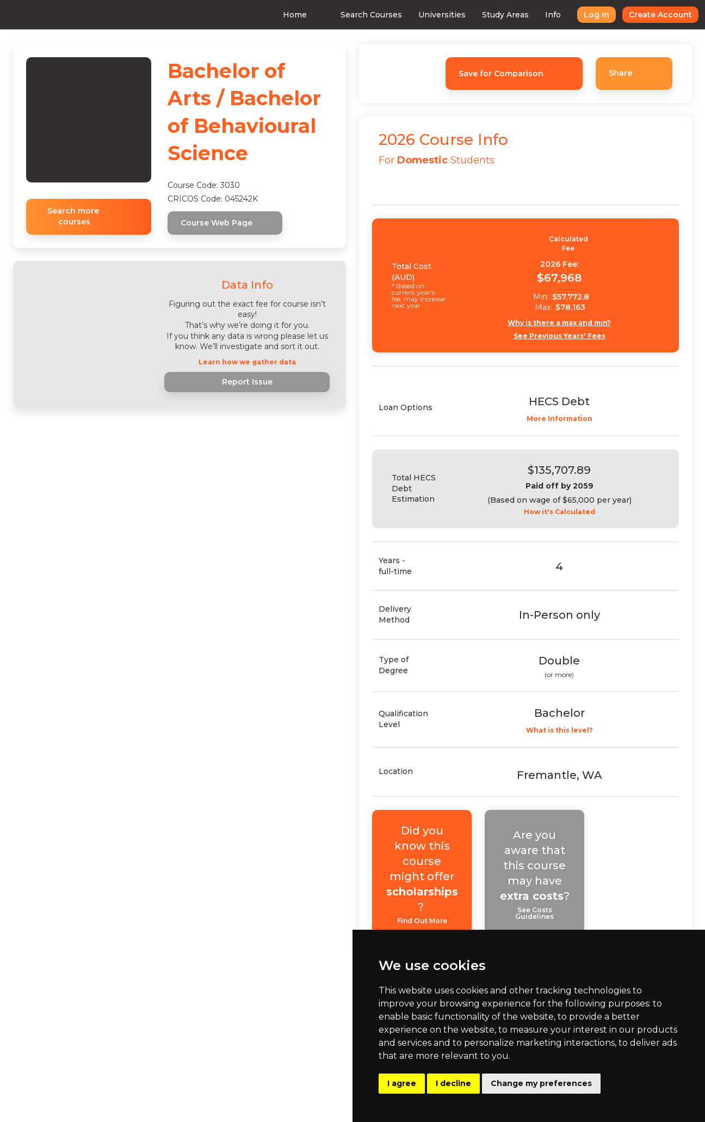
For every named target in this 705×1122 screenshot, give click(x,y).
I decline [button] (453, 1083)
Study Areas (485, 15)
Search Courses (351, 15)
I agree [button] (401, 1083)
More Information (569, 419)
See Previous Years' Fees (569, 336)
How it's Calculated (568, 512)
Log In (577, 15)
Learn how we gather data (247, 362)
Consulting (267, 1026)
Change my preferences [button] (541, 1083)
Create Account (640, 15)
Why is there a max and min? (569, 323)
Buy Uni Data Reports (289, 1069)
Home (275, 15)
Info (533, 15)
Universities (422, 15)
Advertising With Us (285, 1047)
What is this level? (568, 730)
